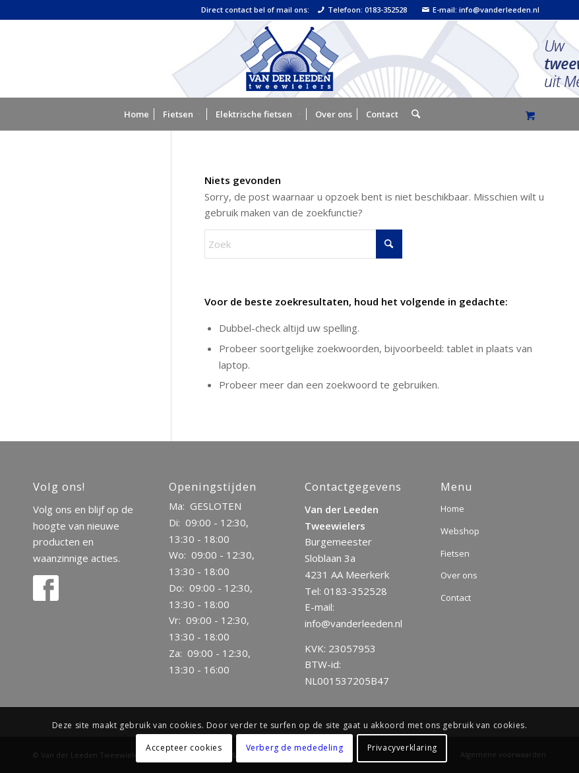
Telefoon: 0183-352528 (362, 10)
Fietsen (455, 553)
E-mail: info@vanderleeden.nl (480, 10)
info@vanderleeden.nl (353, 623)
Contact (456, 597)
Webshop (460, 531)
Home (452, 508)
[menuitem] (136, 114)
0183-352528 (355, 591)
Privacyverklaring (402, 747)
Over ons (459, 575)
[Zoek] (412, 114)
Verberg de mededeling (295, 747)
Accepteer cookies (184, 747)
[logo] (289, 59)
